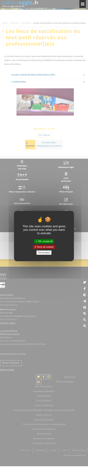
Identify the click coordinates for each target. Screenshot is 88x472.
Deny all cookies (44, 247)
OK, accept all (44, 241)
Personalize (44, 252)
